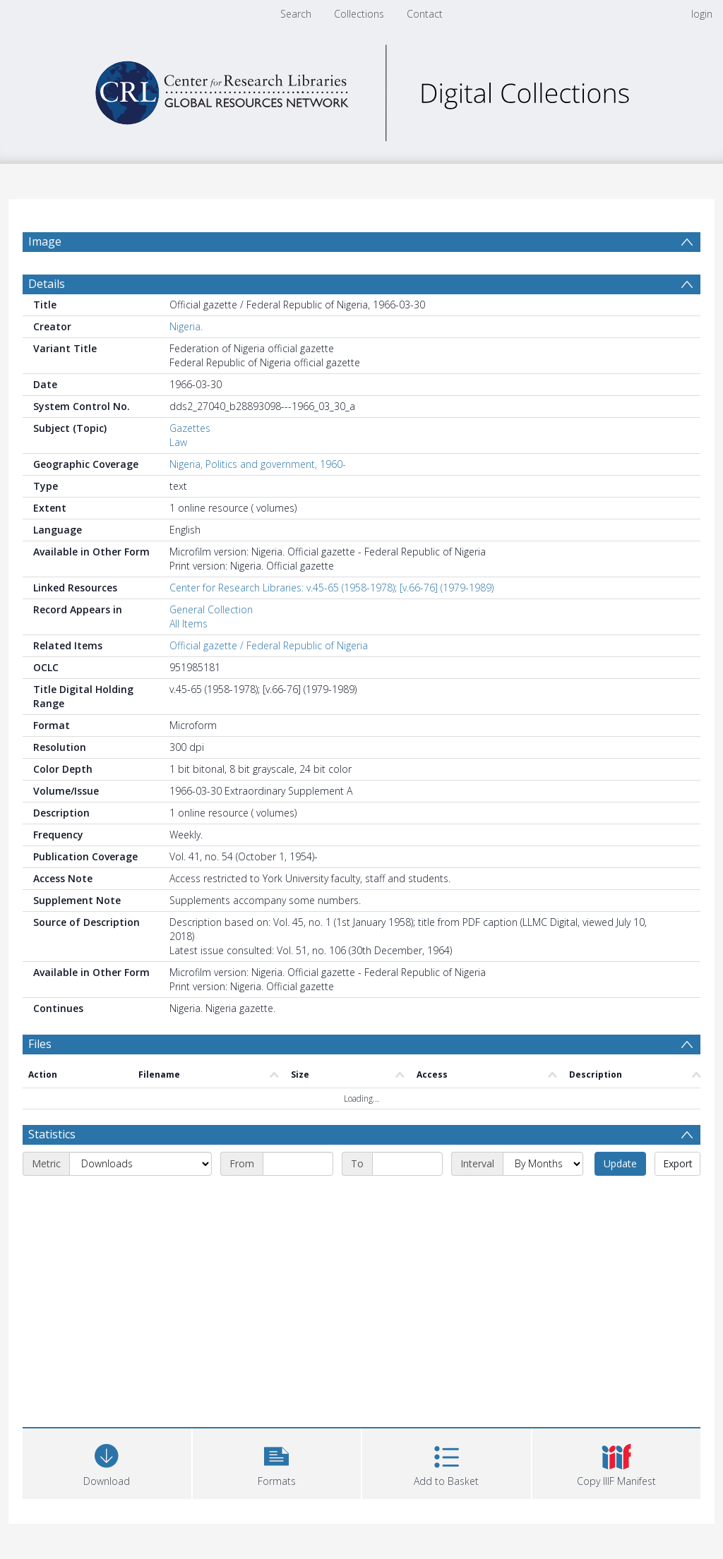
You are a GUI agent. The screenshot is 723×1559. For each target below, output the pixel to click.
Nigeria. (186, 326)
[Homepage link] (361, 89)
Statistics (52, 1134)
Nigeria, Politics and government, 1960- (257, 464)
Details (46, 283)
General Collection (211, 609)
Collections (359, 13)
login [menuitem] (701, 13)
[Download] (107, 1461)
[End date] (407, 1164)
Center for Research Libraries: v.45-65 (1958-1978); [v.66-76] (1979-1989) (331, 587)
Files (40, 1044)
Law (178, 442)
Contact (425, 13)
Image (44, 241)
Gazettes (189, 428)
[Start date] (298, 1164)
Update (620, 1163)
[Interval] (543, 1164)
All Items (188, 623)
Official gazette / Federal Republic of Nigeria (268, 645)
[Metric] (140, 1164)
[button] (277, 1461)
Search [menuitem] (295, 13)
